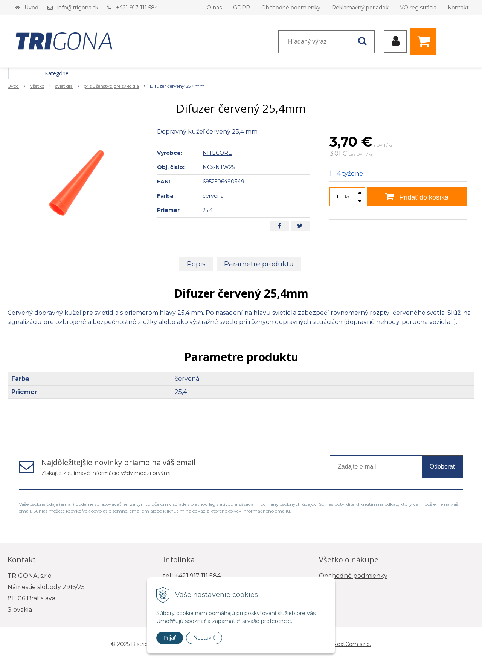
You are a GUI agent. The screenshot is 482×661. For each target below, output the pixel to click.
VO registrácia (418, 7)
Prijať (169, 638)
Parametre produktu (259, 264)
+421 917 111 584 (137, 7)
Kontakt (458, 7)
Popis (196, 264)
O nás (214, 7)
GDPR (241, 7)
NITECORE (217, 153)
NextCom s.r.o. (352, 644)
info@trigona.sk (77, 7)
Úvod (31, 7)
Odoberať (442, 466)
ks (347, 197)
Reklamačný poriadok (360, 7)
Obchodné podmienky (290, 7)
